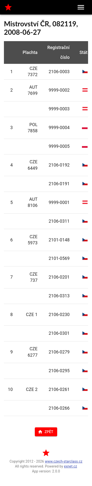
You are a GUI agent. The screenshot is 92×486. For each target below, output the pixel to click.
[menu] (81, 7)
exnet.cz (70, 466)
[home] (8, 7)
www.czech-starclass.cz (63, 461)
